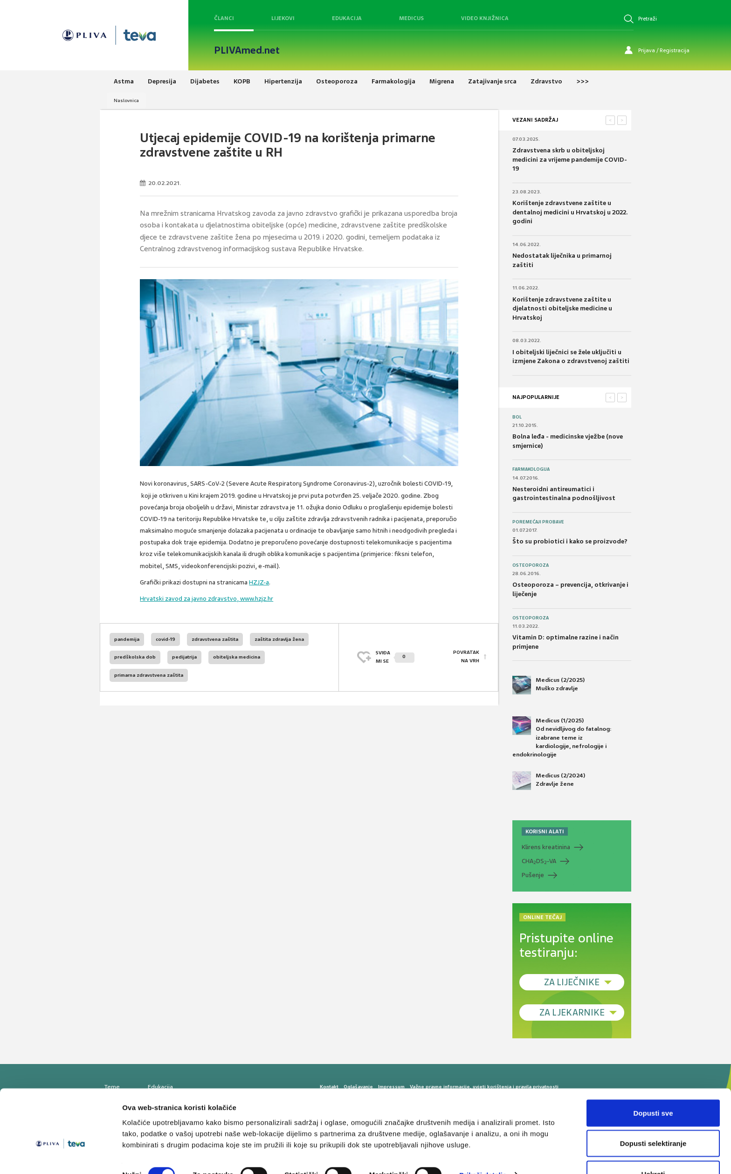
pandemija (126, 639)
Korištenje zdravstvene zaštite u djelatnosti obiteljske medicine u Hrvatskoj (562, 308)
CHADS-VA (539, 861)
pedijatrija (184, 657)
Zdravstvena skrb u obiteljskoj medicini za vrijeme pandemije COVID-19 (569, 159)
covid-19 (165, 639)
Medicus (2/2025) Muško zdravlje (548, 685)
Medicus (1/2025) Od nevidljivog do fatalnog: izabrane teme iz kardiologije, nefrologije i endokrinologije (562, 737)
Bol (517, 417)
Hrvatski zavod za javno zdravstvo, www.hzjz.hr (206, 599)
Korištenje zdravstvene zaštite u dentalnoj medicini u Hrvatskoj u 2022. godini (570, 212)
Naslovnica (126, 100)
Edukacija (347, 18)
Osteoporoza (530, 565)
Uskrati (653, 1149)
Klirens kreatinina (546, 847)
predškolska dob (135, 657)
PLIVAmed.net (247, 50)
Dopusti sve (653, 1088)
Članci (224, 18)
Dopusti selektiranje (653, 1119)
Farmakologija (531, 469)
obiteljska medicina (236, 657)
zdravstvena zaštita (215, 639)
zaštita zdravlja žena (279, 639)
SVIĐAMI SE (395, 657)
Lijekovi (283, 18)
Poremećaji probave (538, 522)
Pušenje (533, 875)
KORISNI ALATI (544, 831)
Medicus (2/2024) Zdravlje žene (548, 780)
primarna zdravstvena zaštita (148, 675)
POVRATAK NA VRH (466, 657)
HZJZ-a (259, 582)
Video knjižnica (485, 18)
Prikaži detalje (483, 1150)
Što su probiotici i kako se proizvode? (570, 541)
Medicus (411, 18)
